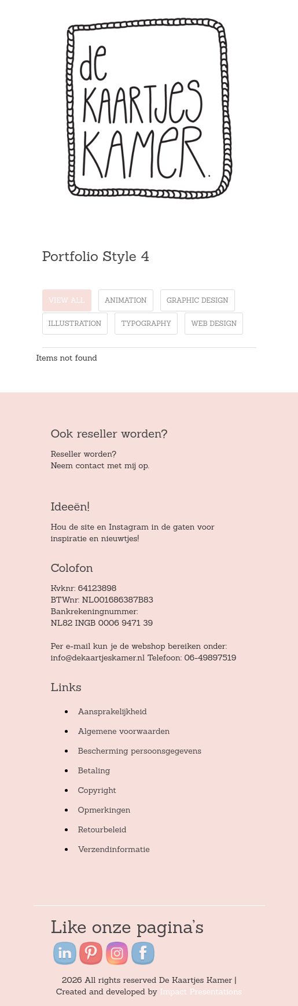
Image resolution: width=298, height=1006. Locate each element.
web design (214, 323)
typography (146, 323)
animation (126, 300)
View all (67, 300)
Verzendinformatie (114, 849)
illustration (75, 323)
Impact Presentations (201, 991)
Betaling (94, 770)
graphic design (198, 300)
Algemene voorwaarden (124, 731)
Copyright (97, 790)
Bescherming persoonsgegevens (140, 751)
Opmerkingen (104, 810)
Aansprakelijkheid (112, 711)
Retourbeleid (102, 829)
